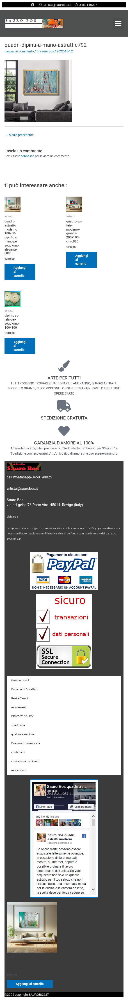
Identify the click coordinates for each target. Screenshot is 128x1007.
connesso (27, 156)
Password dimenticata (25, 743)
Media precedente (19, 135)
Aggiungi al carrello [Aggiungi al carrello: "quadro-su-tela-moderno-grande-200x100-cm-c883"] (81, 260)
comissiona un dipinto (25, 761)
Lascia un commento (19, 51)
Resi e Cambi (19, 698)
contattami (18, 752)
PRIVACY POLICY (22, 716)
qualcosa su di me (22, 734)
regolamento (19, 707)
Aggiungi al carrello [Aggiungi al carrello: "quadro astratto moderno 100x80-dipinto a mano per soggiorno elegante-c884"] (20, 272)
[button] (118, 23)
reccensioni (18, 770)
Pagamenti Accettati (24, 689)
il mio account (20, 680)
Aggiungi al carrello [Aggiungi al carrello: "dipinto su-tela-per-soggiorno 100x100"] (20, 346)
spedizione (18, 725)
